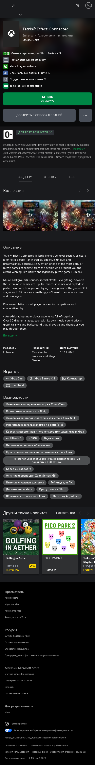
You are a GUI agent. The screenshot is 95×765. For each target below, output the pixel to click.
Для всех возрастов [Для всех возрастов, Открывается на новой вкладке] (35, 132)
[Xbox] (10, 14)
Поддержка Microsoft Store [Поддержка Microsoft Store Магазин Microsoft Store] (18, 680)
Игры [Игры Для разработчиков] (7, 712)
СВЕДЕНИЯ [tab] (25, 177)
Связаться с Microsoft (16, 745)
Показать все (65, 512)
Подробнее (78, 149)
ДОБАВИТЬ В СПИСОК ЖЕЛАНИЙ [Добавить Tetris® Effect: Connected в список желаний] (39, 115)
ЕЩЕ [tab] (72, 177)
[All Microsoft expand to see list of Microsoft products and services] (5, 5)
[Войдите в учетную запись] (88, 5)
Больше (10, 335)
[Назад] (80, 191)
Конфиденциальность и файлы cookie (49, 745)
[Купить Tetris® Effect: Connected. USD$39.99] (47, 98)
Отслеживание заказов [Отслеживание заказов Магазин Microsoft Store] (16, 693)
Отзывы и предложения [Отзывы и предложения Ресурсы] (17, 642)
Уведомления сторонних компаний (68, 751)
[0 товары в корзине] (79, 5)
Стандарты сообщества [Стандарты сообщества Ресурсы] (17, 648)
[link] (21, 546)
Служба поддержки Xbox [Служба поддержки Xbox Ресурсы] (17, 635)
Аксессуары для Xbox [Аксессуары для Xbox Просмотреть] (15, 617)
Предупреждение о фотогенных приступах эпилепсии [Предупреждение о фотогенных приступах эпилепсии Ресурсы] (32, 655)
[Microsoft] (47, 3)
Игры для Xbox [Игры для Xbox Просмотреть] (12, 604)
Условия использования (17, 751)
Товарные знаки (40, 751)
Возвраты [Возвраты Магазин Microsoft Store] (10, 687)
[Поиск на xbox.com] (14, 5)
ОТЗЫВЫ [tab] (50, 177)
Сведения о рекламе (15, 758)
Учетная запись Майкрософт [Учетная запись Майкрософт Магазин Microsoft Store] (19, 674)
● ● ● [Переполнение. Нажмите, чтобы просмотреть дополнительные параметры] (85, 115)
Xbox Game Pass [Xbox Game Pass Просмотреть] (13, 610)
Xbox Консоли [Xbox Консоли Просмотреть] (11, 597)
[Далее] (88, 191)
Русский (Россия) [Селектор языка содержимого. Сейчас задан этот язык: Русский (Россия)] (19, 723)
